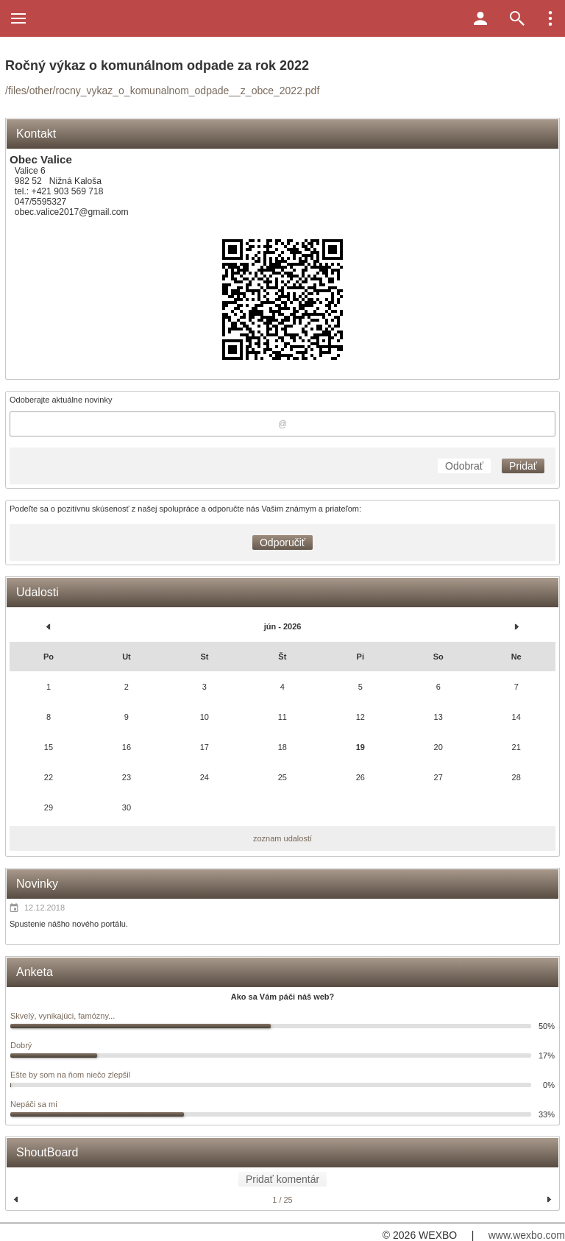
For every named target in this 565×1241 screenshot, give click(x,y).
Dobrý (21, 1045)
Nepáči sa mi (33, 1104)
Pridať (523, 466)
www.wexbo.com (526, 1235)
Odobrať (464, 466)
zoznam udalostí (282, 838)
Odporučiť (282, 542)
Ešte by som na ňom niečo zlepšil (70, 1074)
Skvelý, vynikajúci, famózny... (62, 1015)
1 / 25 (282, 1199)
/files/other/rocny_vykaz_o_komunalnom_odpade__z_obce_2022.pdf (162, 90)
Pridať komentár (282, 1179)
